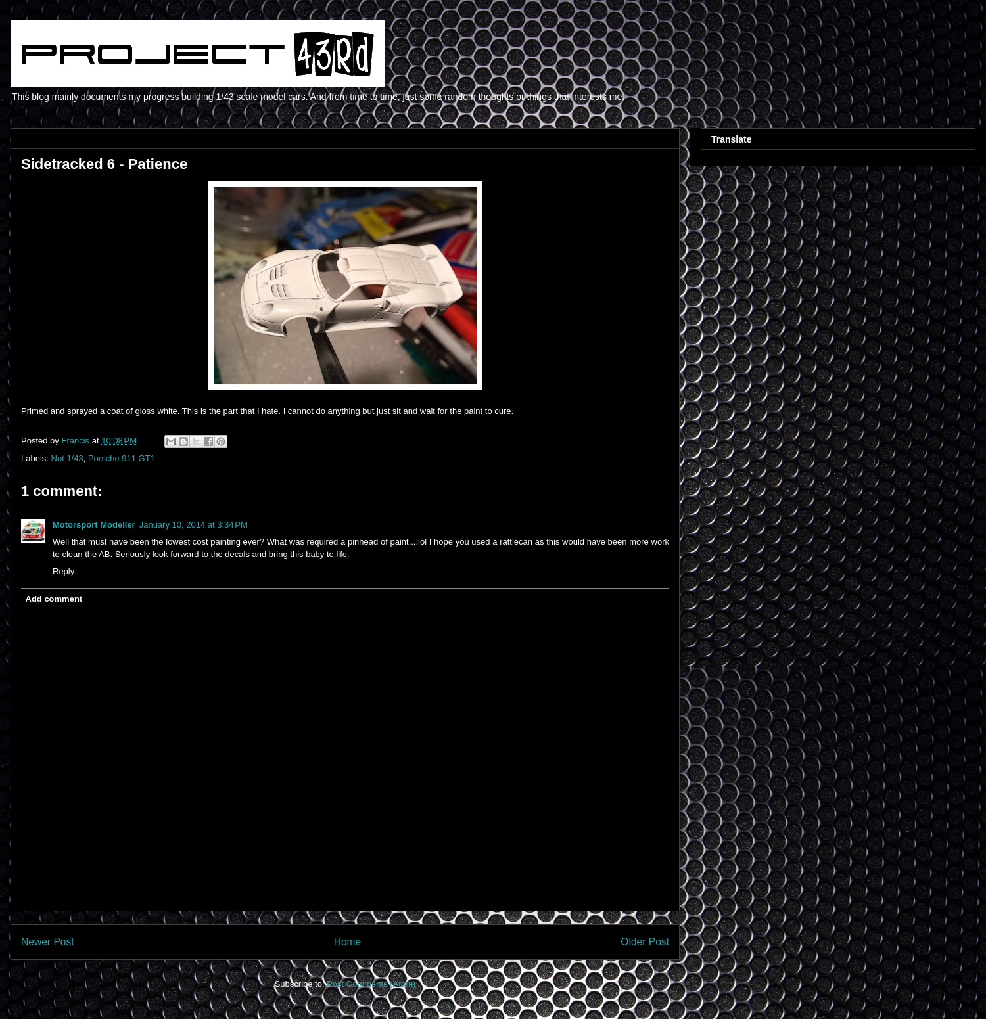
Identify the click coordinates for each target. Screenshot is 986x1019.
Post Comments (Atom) (371, 984)
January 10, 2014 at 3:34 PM (193, 525)
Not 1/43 (67, 458)
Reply (63, 571)
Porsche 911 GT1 (121, 458)
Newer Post (47, 941)
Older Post (645, 941)
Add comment (54, 599)
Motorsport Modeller (94, 525)
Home (348, 941)
